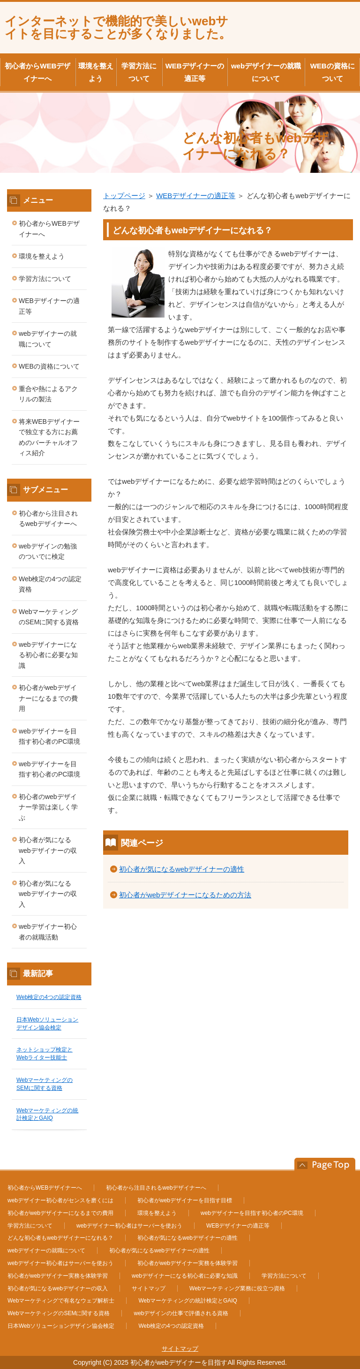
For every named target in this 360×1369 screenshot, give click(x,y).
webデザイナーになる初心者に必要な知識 (48, 655)
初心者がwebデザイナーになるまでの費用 (48, 698)
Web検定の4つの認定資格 (50, 584)
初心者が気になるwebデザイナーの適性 (181, 869)
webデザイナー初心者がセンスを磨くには (60, 1200)
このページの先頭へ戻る (320, 1164)
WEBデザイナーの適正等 (194, 72)
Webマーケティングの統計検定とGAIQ (187, 1300)
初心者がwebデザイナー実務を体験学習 (187, 1263)
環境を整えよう (95, 72)
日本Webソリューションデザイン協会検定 (61, 1326)
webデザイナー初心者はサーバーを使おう (129, 1225)
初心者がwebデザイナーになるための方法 (185, 895)
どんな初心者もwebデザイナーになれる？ (60, 1238)
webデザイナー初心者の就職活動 (48, 932)
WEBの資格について (332, 72)
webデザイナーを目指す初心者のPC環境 (49, 736)
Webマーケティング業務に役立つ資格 (237, 1288)
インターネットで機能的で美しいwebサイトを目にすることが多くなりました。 (118, 27)
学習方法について (139, 72)
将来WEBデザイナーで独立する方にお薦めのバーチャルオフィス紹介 (49, 437)
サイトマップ (148, 1288)
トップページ (124, 196)
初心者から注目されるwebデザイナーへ (48, 519)
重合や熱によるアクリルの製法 (48, 394)
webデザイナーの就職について (266, 72)
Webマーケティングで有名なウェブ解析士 (61, 1300)
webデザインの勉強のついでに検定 (48, 551)
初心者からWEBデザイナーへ (37, 72)
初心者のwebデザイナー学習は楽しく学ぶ (48, 807)
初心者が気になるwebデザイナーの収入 (48, 850)
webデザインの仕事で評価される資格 (181, 1313)
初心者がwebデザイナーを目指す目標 (184, 1200)
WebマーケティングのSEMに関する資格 (49, 617)
